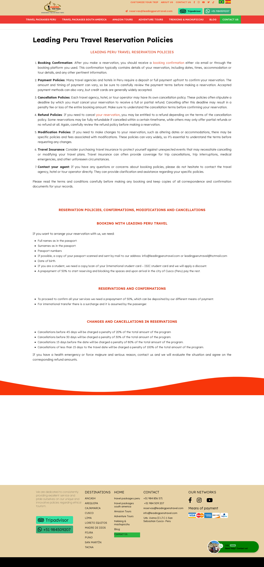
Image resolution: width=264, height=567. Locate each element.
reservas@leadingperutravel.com (148, 11)
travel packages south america (84, 19)
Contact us (183, 2)
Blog (213, 19)
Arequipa (91, 503)
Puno (89, 537)
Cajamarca (93, 508)
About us (167, 2)
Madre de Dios (95, 527)
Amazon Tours (122, 19)
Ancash (90, 498)
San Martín (93, 542)
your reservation (108, 115)
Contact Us (230, 19)
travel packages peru (41, 19)
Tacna (89, 547)
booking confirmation (168, 63)
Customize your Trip (144, 2)
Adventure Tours (151, 19)
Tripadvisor (190, 11)
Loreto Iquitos (96, 522)
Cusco (89, 513)
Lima (88, 517)
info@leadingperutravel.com (160, 513)
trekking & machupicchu (186, 19)
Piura (89, 532)
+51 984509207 (217, 11)
